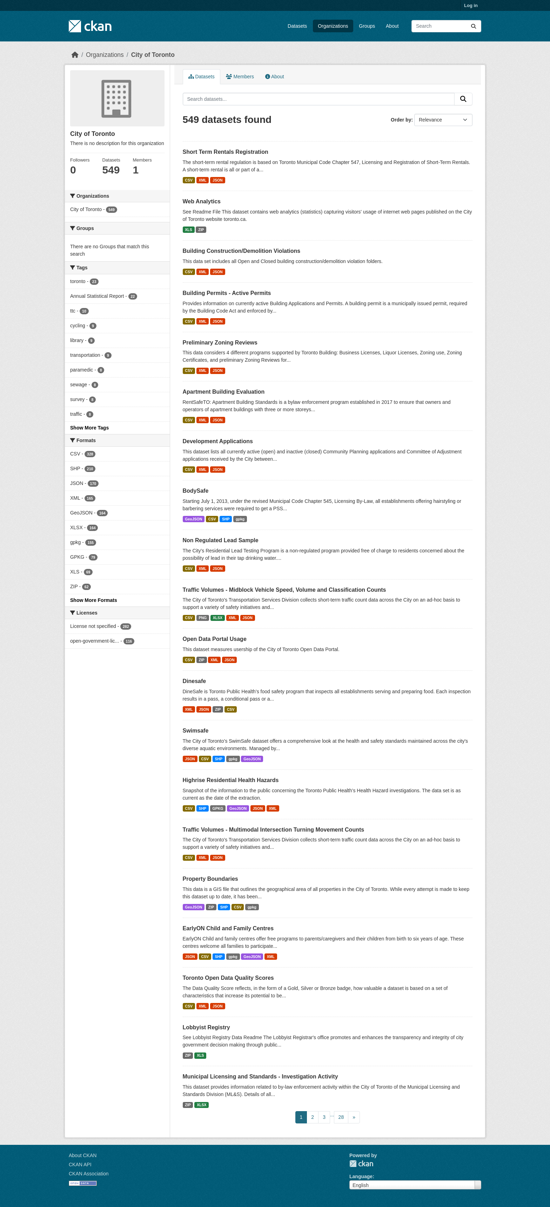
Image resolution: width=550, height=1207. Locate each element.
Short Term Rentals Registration (225, 152)
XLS (188, 230)
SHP (226, 519)
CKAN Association (89, 1173)
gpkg (240, 519)
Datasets (297, 26)
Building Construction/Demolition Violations (242, 251)
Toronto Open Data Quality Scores (228, 978)
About (392, 26)
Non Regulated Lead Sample (221, 540)
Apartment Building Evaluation (224, 392)
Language (361, 1176)
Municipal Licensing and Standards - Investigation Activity (260, 1077)
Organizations (333, 26)
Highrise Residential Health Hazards (231, 780)
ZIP (201, 230)
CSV (189, 180)
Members (240, 76)
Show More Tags (89, 428)
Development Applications (218, 441)
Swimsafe (196, 731)
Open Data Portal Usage (215, 639)
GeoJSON (193, 519)
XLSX (217, 618)
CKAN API (80, 1164)
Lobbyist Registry (206, 1027)
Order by (401, 120)
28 (341, 1117)
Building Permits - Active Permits (227, 293)
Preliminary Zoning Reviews (220, 343)
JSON (218, 180)
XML (202, 180)
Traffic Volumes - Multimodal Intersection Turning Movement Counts (273, 830)
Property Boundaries (210, 879)
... (332, 1114)
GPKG (218, 808)
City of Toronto (153, 54)
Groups (367, 26)
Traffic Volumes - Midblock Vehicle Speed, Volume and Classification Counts (284, 590)
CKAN (361, 1163)
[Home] (75, 54)
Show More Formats (93, 600)
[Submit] (474, 26)
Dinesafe (194, 681)
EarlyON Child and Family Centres (228, 928)
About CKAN (82, 1155)
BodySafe (196, 491)
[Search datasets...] (446, 26)
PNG (203, 618)
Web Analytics (202, 201)
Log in (471, 5)
